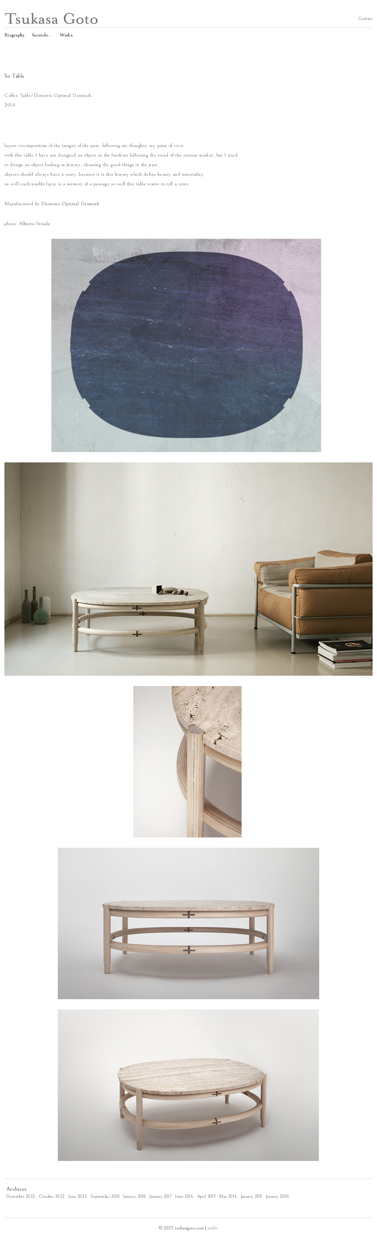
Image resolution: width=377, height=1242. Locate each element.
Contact (365, 18)
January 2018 (134, 1196)
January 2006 (278, 1196)
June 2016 (184, 1196)
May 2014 (228, 1196)
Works (66, 34)
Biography (14, 34)
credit (213, 1228)
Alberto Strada (34, 224)
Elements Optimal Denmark (70, 204)
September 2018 (105, 1196)
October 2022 (51, 1196)
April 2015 (206, 1196)
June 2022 (77, 1196)
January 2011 (251, 1196)
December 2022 (20, 1196)
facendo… (42, 34)
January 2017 (160, 1196)
